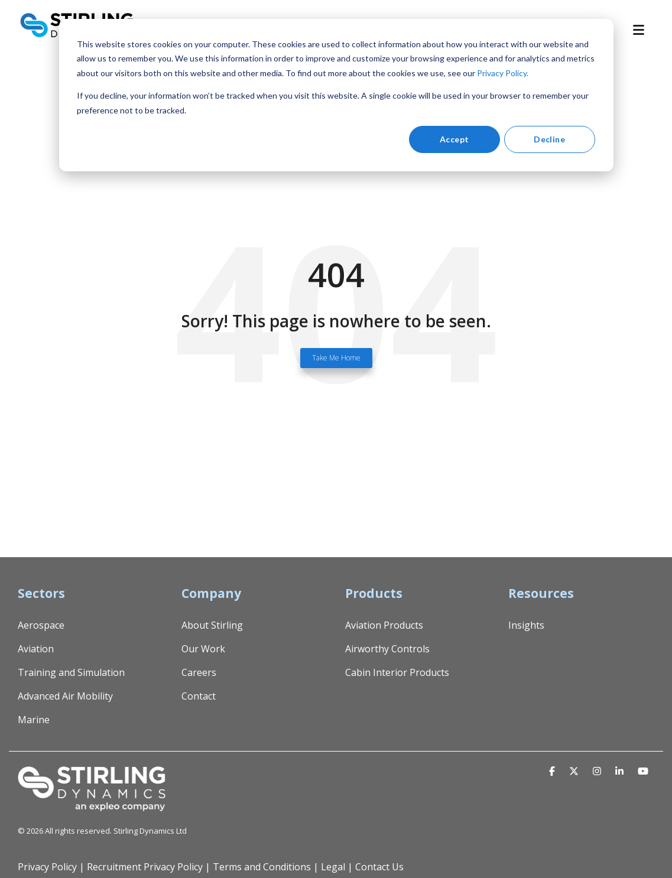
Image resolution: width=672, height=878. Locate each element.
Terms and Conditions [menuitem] (262, 866)
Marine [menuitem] (34, 719)
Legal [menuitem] (333, 866)
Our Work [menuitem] (203, 648)
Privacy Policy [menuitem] (47, 866)
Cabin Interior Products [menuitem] (397, 672)
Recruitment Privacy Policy (145, 866)
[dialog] (336, 95)
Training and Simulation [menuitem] (71, 672)
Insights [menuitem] (526, 625)
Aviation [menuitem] (36, 648)
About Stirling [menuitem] (212, 625)
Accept (454, 139)
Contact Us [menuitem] (379, 866)
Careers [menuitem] (198, 672)
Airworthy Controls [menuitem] (387, 648)
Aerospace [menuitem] (41, 625)
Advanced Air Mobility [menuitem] (65, 696)
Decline (549, 139)
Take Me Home (336, 358)
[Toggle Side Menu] (643, 29)
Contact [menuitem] (198, 696)
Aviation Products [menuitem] (384, 625)
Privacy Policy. (502, 73)
